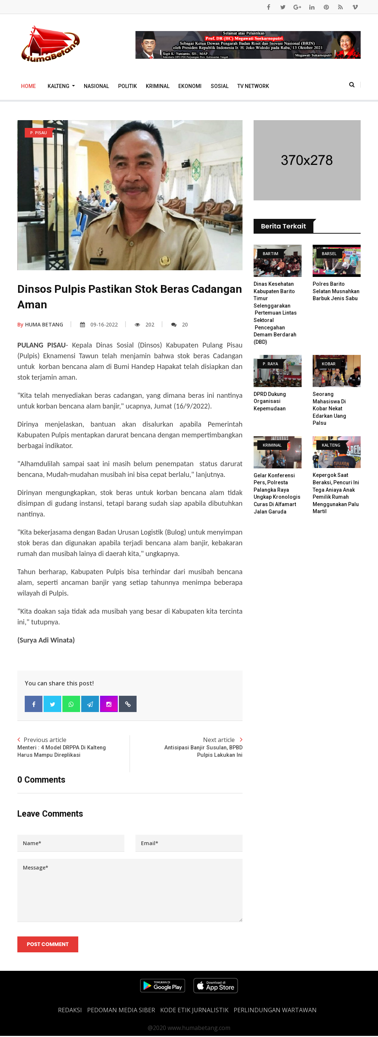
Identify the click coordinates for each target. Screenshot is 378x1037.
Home (28, 86)
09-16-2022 (99, 324)
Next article (186, 748)
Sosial (219, 86)
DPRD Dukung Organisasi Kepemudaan (270, 401)
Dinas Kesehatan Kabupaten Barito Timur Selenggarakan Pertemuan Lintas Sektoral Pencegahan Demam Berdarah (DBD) (275, 313)
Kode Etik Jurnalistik (194, 1011)
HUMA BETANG (40, 324)
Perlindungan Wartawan (275, 1011)
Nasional (96, 86)
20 (179, 324)
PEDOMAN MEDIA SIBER (121, 1011)
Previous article (73, 748)
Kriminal (157, 86)
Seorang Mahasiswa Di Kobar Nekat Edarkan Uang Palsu (329, 408)
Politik (127, 86)
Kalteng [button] (59, 86)
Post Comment (48, 945)
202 (144, 324)
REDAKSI (70, 1011)
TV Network (253, 86)
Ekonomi (190, 86)
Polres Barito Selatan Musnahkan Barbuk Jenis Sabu (336, 291)
